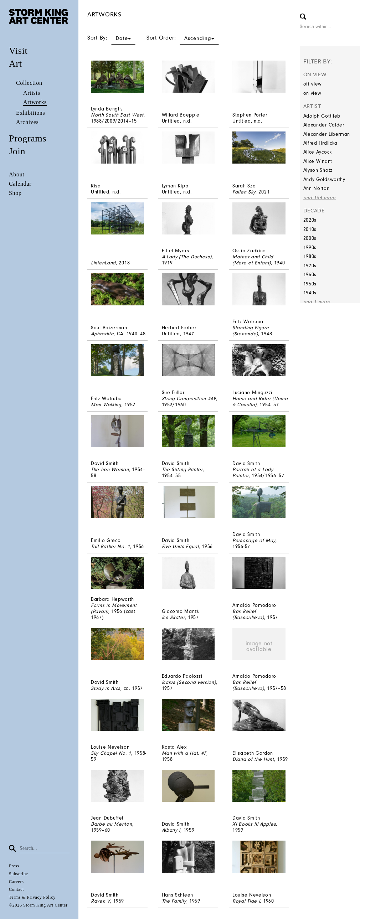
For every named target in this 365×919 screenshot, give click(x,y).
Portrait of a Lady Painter (252, 472)
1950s (310, 284)
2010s (310, 229)
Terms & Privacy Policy (32, 897)
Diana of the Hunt (253, 759)
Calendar (20, 184)
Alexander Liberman (326, 134)
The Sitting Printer (182, 469)
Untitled (171, 121)
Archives (27, 122)
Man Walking (106, 405)
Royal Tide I (246, 901)
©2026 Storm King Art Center (38, 905)
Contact (16, 889)
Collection (29, 83)
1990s (310, 247)
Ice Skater (173, 617)
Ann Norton (316, 188)
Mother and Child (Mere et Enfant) (252, 260)
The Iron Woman (110, 469)
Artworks (35, 102)
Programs (27, 138)
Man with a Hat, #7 (184, 753)
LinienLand (103, 263)
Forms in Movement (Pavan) (114, 608)
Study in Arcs (105, 688)
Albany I (171, 830)
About (17, 174)
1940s (310, 293)
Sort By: (111, 38)
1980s (310, 256)
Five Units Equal (180, 546)
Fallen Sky (244, 192)
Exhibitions (30, 113)
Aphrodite (102, 334)
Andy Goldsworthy (324, 179)
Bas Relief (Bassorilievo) (248, 614)
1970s (310, 266)
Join (17, 151)
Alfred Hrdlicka (320, 143)
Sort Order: (182, 38)
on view (312, 93)
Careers (16, 881)
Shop (15, 193)
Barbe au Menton (111, 824)
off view (312, 84)
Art (15, 63)
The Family (174, 901)
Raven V (100, 901)
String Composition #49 (189, 399)
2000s (310, 238)
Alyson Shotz (318, 170)
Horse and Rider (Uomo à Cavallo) (260, 402)
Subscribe (18, 873)
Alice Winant (317, 161)
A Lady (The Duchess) (187, 257)
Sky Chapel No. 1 (111, 753)
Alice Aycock (317, 152)
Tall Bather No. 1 (110, 546)
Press (14, 865)
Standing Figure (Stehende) (250, 331)
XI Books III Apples (254, 824)
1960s (310, 275)
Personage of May (254, 540)
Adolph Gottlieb (322, 116)
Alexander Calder (323, 125)
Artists (31, 93)
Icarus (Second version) (189, 682)
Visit (18, 51)
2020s (310, 220)
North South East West (117, 115)
